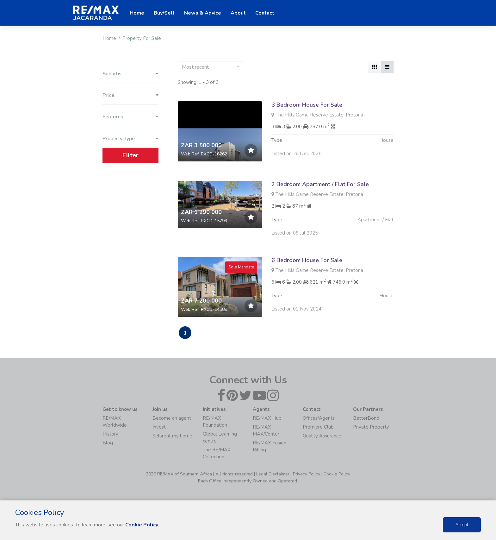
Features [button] (130, 117)
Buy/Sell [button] (164, 12)
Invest (159, 427)
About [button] (238, 12)
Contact (264, 12)
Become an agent (171, 418)
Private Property (371, 427)
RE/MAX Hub (267, 418)
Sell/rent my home (172, 436)
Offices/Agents (319, 418)
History (110, 434)
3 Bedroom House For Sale (306, 105)
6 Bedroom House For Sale (306, 282)
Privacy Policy (306, 474)
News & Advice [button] (202, 12)
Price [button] (130, 95)
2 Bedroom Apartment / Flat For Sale (320, 184)
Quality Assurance (322, 436)
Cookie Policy (337, 474)
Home (109, 38)
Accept (462, 525)
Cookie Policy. (142, 524)
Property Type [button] (130, 139)
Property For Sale (141, 38)
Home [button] (137, 12)
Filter (130, 155)
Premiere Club (318, 427)
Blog (107, 443)
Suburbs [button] (130, 74)
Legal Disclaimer (272, 474)
